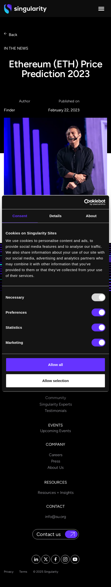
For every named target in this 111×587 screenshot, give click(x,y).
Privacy (8, 571)
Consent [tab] (19, 215)
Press (55, 461)
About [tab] (91, 215)
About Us (55, 467)
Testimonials (55, 410)
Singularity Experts (55, 404)
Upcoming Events (55, 430)
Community (55, 397)
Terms (23, 571)
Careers (55, 455)
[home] (25, 9)
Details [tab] (55, 215)
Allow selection (55, 380)
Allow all (55, 365)
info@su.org (55, 516)
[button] (101, 9)
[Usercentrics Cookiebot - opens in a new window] (84, 202)
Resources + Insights (56, 492)
